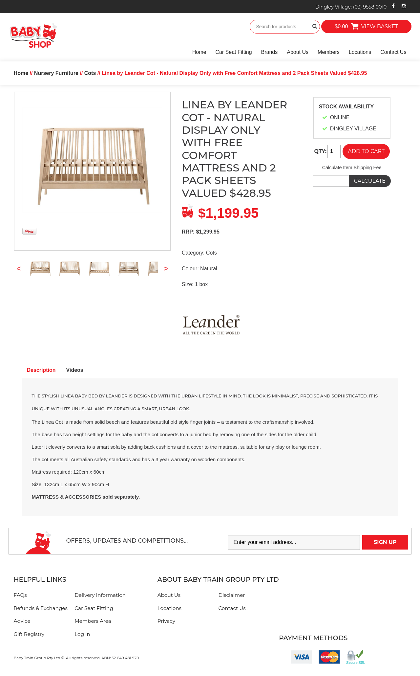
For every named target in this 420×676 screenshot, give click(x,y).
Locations (360, 52)
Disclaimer (231, 595)
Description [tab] (41, 370)
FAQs (20, 595)
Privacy (166, 621)
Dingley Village (351, 7)
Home (199, 52)
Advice (22, 621)
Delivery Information (100, 595)
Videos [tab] (74, 370)
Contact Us (393, 52)
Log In (82, 634)
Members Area (92, 621)
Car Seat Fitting (233, 52)
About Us (297, 52)
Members (329, 52)
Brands (269, 52)
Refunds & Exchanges (41, 608)
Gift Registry (29, 634)
